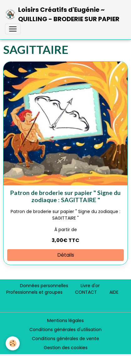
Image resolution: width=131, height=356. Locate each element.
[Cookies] (13, 343)
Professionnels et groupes (34, 292)
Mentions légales (65, 320)
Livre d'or (90, 285)
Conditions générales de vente (65, 338)
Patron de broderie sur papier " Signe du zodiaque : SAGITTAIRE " (65, 196)
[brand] (63, 14)
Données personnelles (44, 285)
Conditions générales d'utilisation (65, 329)
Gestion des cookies (66, 347)
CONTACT (86, 292)
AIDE (113, 292)
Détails (65, 255)
